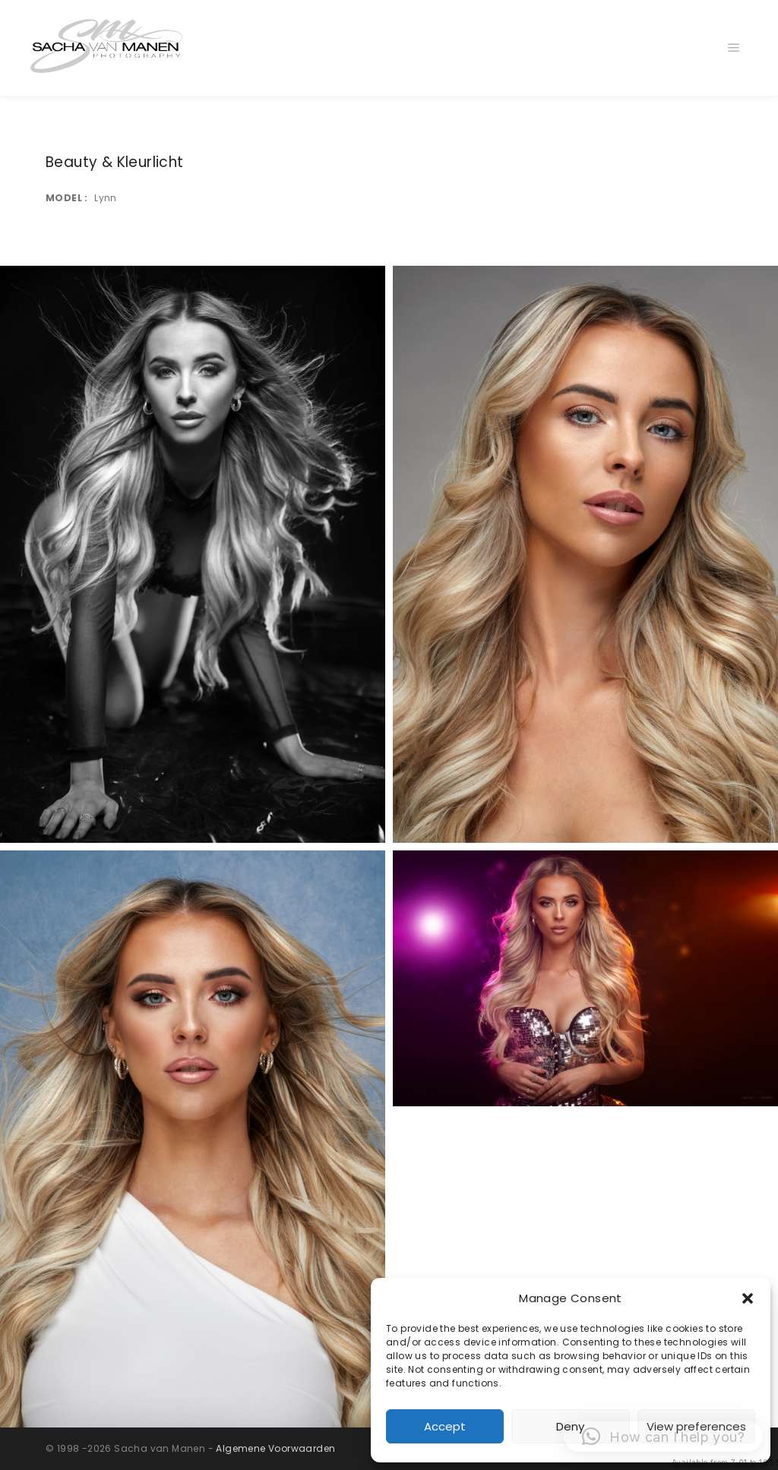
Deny (570, 1426)
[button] (747, 1298)
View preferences (696, 1426)
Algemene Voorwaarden (275, 1448)
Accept (445, 1426)
